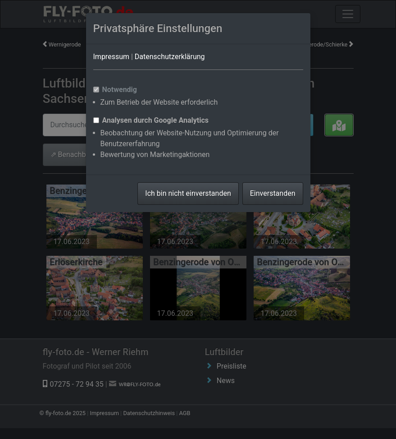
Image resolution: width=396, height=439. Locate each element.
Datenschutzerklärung (170, 56)
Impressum (111, 56)
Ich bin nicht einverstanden (188, 193)
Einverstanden (273, 193)
